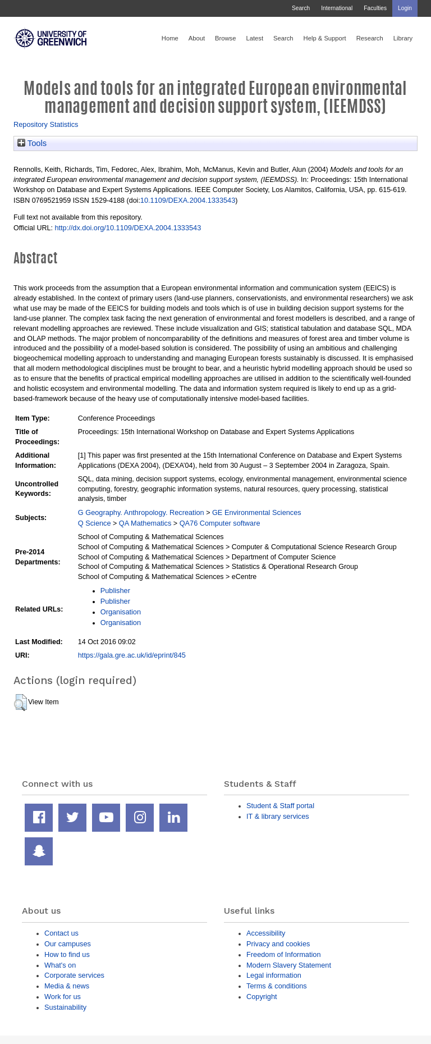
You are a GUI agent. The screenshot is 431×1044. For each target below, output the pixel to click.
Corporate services (74, 975)
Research (369, 38)
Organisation (120, 612)
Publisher (115, 590)
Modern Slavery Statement (288, 965)
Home (170, 38)
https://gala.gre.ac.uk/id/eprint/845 (132, 655)
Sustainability (65, 1007)
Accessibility (265, 933)
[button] (20, 702)
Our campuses (67, 944)
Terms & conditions (276, 986)
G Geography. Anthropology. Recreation (141, 512)
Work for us (62, 996)
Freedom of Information (283, 954)
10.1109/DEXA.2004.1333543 (187, 200)
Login (405, 8)
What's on (60, 965)
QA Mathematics (145, 523)
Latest (254, 38)
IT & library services (277, 816)
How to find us (67, 954)
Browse (225, 38)
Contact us (61, 933)
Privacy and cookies (278, 944)
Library (402, 38)
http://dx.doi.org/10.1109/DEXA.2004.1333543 (127, 228)
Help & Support (325, 38)
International (336, 8)
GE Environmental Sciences (256, 512)
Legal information (273, 975)
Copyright (261, 996)
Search (301, 8)
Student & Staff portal (280, 805)
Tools (32, 143)
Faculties (375, 8)
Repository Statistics (46, 124)
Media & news (66, 986)
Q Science (94, 523)
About (197, 38)
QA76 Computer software (220, 523)
